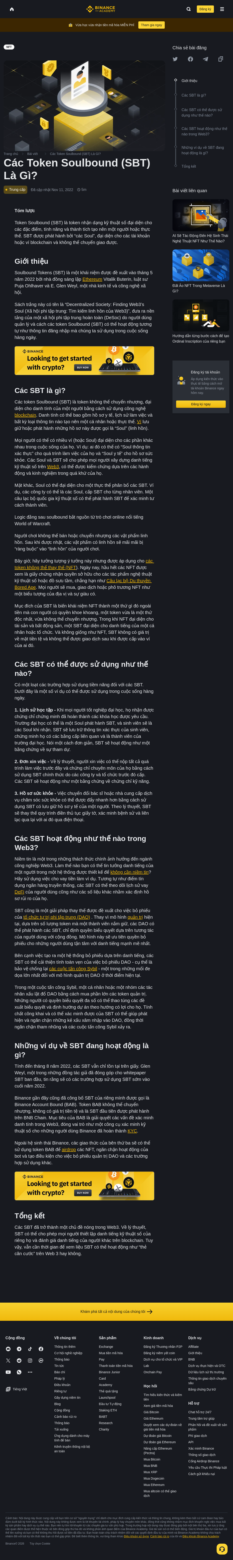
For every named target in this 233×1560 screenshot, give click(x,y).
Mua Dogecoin (154, 1478)
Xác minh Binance (201, 1448)
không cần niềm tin (129, 872)
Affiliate (193, 1347)
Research (106, 1423)
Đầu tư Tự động (110, 1404)
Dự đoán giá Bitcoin (158, 1436)
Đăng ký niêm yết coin (159, 1353)
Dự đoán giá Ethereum (160, 1442)
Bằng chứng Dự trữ (202, 1389)
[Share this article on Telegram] (205, 59)
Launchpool (107, 1397)
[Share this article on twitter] (175, 59)
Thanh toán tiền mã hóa (116, 1366)
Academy (105, 1385)
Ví (139, 421)
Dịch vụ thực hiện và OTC (206, 1366)
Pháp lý (59, 1378)
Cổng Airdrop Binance (203, 1461)
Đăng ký (205, 9)
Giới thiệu (195, 1353)
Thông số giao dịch (201, 1455)
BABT (103, 1416)
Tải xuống (61, 1429)
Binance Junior (109, 1372)
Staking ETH (108, 1410)
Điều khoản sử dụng (136, 1536)
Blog (57, 1404)
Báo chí (59, 1372)
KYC (132, 1130)
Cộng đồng (62, 1410)
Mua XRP (150, 1472)
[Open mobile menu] (222, 9)
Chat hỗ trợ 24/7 (200, 1412)
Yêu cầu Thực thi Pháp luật (207, 1467)
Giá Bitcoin (151, 1412)
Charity (104, 1429)
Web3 (53, 466)
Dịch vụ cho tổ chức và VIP (163, 1359)
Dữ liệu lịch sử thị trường (206, 1372)
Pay (101, 1359)
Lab (146, 1366)
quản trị (135, 917)
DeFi (19, 891)
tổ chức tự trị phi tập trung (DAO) (56, 917)
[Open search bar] (187, 9)
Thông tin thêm (64, 1347)
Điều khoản (62, 1385)
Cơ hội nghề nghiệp (68, 1353)
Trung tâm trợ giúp (201, 1418)
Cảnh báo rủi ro (65, 1416)
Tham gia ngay (151, 25)
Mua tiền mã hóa (111, 1353)
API (191, 1442)
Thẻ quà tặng (108, 1391)
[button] (222, 9)
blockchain (25, 415)
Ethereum (92, 279)
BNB (191, 1359)
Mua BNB (150, 1466)
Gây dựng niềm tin (67, 1397)
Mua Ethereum (154, 1485)
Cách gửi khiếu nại (201, 1474)
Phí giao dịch (197, 1436)
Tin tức (59, 1366)
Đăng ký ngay (201, 404)
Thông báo (61, 1359)
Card (102, 1378)
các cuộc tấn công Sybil (73, 968)
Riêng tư (60, 1391)
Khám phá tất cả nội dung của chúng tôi (116, 1311)
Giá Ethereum (153, 1418)
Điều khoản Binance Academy (200, 1536)
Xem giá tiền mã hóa (158, 1406)
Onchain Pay (153, 1372)
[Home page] (100, 9)
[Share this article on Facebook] (190, 59)
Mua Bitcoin (152, 1459)
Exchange (106, 1347)
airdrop (69, 1149)
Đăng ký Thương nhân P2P (163, 1347)
